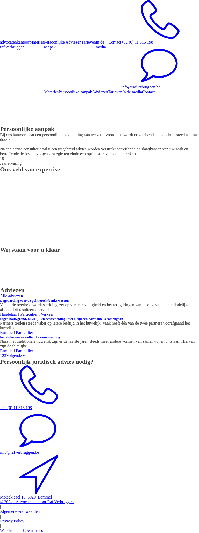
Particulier (24, 351)
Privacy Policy (12, 521)
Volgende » (15, 355)
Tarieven (88, 42)
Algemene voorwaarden (20, 511)
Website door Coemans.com (23, 530)
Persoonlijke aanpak (54, 44)
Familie (6, 351)
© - (37, 502)
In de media (101, 44)
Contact (114, 42)
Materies (37, 42)
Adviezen (73, 42)
